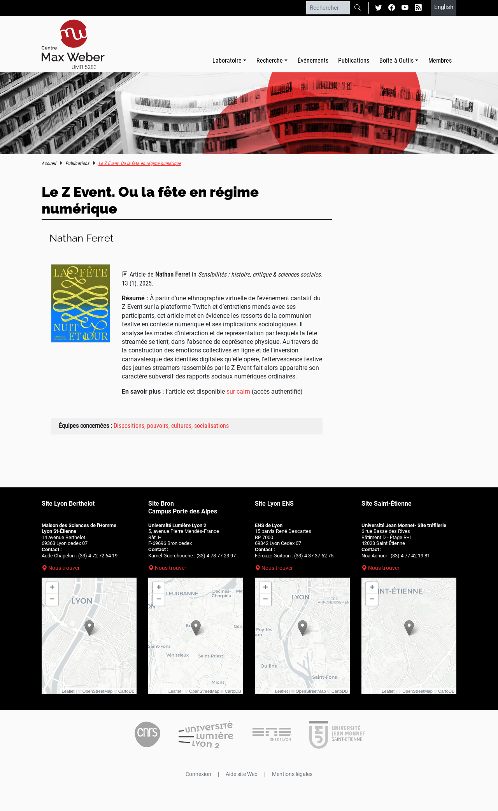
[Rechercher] (328, 7)
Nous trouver (64, 568)
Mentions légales (292, 774)
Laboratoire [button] (227, 60)
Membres (440, 60)
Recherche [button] (269, 60)
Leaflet (68, 691)
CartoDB (126, 691)
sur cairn (238, 391)
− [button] (52, 600)
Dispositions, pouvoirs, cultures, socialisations (171, 425)
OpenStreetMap (97, 691)
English (443, 7)
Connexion (198, 774)
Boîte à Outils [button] (396, 60)
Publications (353, 60)
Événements (313, 60)
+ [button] (52, 588)
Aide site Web (242, 774)
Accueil (49, 163)
